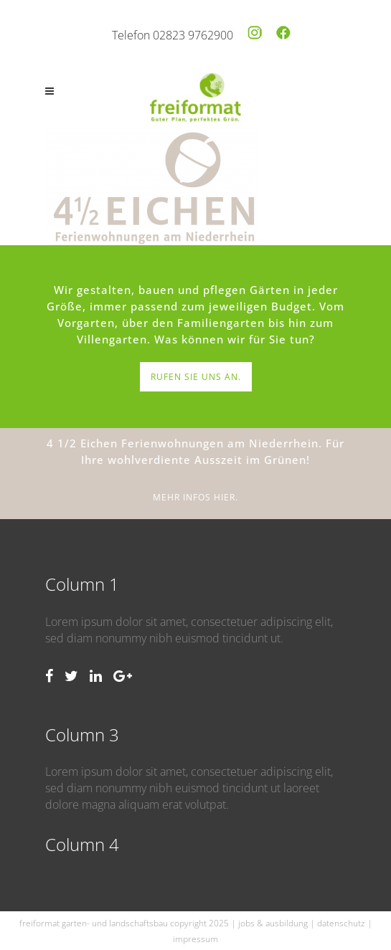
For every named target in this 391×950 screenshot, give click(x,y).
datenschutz (341, 923)
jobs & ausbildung (273, 923)
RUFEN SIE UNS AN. (196, 377)
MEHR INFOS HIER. (195, 497)
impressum (195, 939)
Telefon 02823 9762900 (172, 35)
